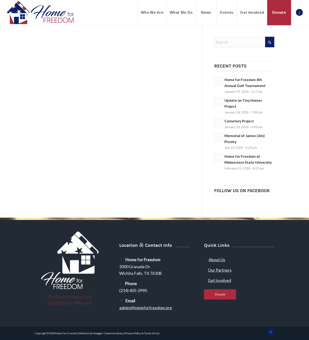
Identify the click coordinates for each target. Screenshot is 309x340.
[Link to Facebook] (299, 12)
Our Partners (220, 270)
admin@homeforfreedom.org (145, 307)
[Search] (244, 42)
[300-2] (40, 12)
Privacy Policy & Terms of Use (142, 333)
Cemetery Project (239, 121)
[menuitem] (152, 12)
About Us (217, 259)
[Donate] (220, 294)
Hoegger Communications (108, 333)
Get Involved (219, 280)
